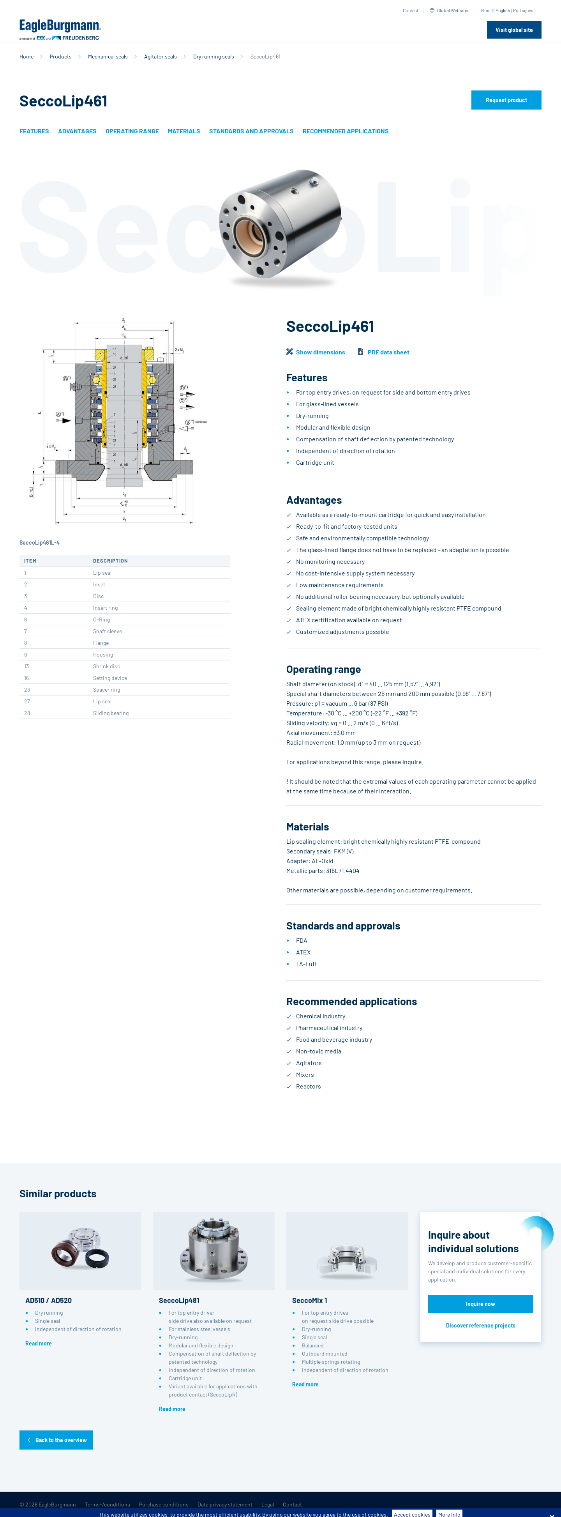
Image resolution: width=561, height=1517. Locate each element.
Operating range (132, 131)
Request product (506, 100)
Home (26, 56)
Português (523, 10)
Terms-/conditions (107, 1504)
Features (34, 131)
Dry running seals (213, 56)
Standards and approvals (251, 131)
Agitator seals (160, 56)
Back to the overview (61, 1440)
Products (61, 56)
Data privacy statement (225, 1504)
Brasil (487, 10)
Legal (267, 1504)
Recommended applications (346, 131)
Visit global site (514, 30)
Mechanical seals (108, 56)
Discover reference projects (480, 1325)
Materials (184, 131)
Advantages (77, 131)
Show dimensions (320, 352)
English (503, 10)
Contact (410, 10)
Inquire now (480, 1304)
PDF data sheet (388, 352)
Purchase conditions (164, 1504)
